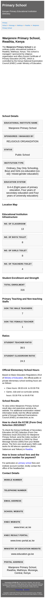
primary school (24, 463)
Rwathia (29, 449)
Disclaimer (27, 590)
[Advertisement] (22, 89)
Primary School (14, 5)
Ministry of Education (13, 378)
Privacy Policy (19, 590)
